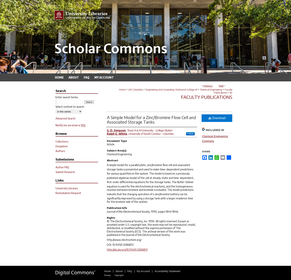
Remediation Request (68, 193)
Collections (62, 141)
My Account (143, 271)
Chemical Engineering (211, 89)
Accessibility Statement (167, 271)
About (119, 271)
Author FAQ (62, 167)
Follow (190, 134)
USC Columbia (135, 89)
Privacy (107, 275)
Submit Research (65, 172)
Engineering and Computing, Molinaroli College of (171, 89)
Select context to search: (70, 106)
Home (122, 89)
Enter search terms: (67, 97)
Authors (60, 151)
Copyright (119, 275)
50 (231, 92)
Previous (207, 85)
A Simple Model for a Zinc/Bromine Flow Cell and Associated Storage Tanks (151, 120)
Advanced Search (65, 118)
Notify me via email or (70, 125)
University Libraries (67, 188)
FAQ (129, 271)
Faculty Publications (223, 91)
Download (217, 118)
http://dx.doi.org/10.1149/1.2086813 (127, 249)
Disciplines (62, 146)
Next (221, 85)
